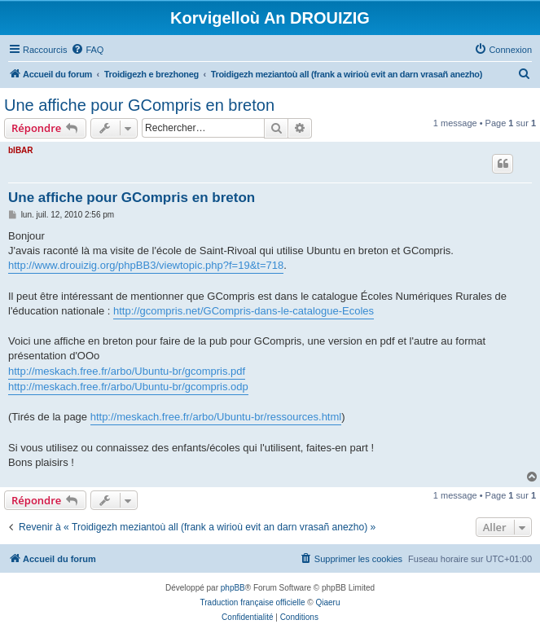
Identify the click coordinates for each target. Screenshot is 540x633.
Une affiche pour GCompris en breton (139, 105)
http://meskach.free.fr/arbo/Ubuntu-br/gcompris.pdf (126, 371)
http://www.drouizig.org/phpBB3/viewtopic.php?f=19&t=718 (145, 265)
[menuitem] (87, 49)
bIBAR (20, 150)
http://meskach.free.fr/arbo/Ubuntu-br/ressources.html (216, 417)
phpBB (233, 587)
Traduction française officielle (252, 602)
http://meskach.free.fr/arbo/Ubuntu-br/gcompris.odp (128, 386)
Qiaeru (327, 602)
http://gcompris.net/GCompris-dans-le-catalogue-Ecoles (243, 311)
